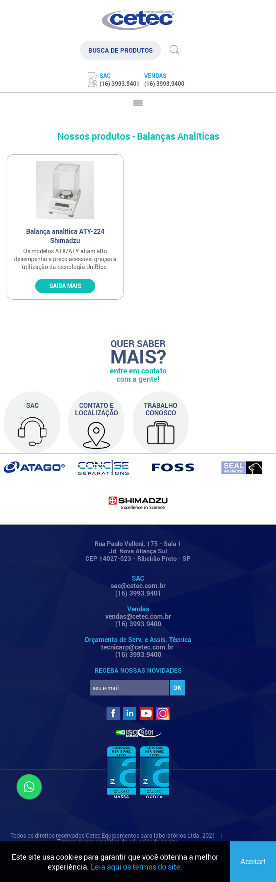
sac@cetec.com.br (138, 585)
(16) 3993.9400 (138, 623)
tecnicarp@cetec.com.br (137, 647)
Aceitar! (253, 862)
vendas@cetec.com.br (138, 616)
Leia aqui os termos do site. (136, 867)
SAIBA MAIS (65, 286)
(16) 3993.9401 (138, 593)
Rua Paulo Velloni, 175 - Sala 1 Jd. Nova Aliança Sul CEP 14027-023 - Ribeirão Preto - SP (138, 550)
